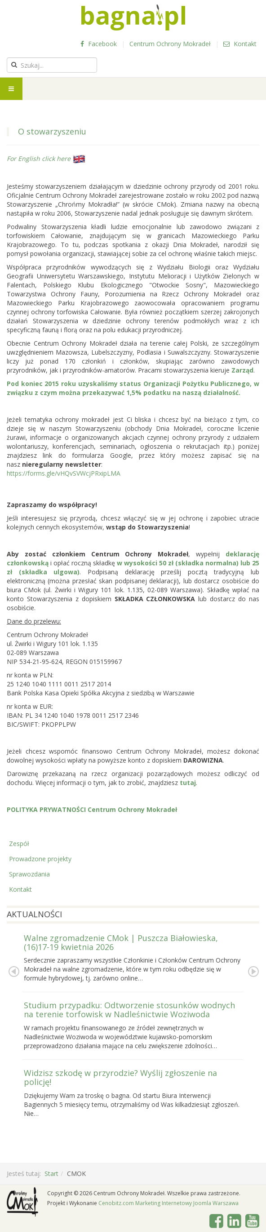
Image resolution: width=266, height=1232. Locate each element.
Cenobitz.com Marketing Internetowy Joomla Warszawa (168, 1203)
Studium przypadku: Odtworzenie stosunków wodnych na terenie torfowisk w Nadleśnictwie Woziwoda (129, 1009)
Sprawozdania (29, 874)
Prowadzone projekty (40, 859)
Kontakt (240, 43)
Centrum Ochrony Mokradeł (170, 43)
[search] (52, 65)
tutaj (188, 782)
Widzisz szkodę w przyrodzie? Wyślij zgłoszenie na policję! (120, 1077)
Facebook (98, 43)
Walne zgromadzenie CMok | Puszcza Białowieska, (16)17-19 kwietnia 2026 (121, 942)
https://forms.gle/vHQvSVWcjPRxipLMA (63, 473)
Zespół (19, 843)
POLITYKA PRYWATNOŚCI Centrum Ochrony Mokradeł (92, 809)
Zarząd (242, 370)
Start (51, 1173)
